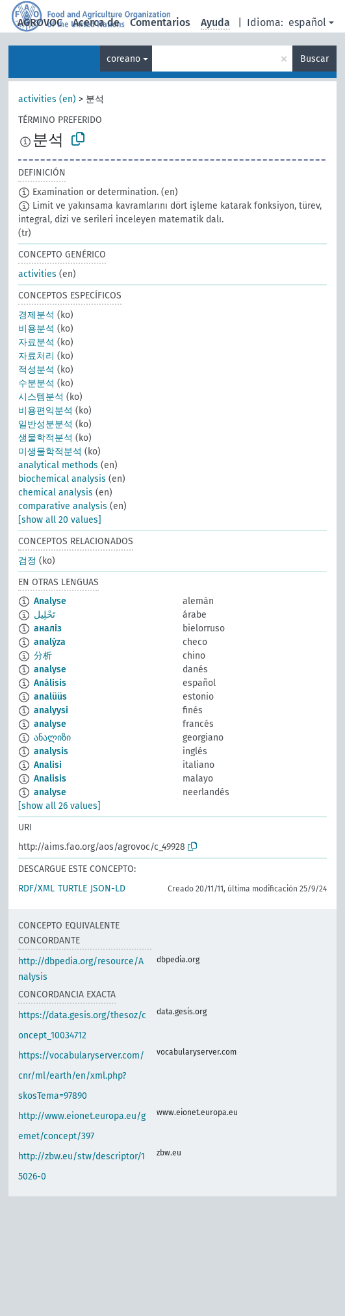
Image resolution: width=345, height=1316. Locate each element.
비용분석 (36, 328)
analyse (50, 669)
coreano (123, 58)
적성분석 (36, 369)
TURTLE (72, 888)
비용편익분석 (45, 410)
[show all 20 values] (59, 519)
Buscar (314, 58)
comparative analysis (62, 506)
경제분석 (36, 315)
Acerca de (96, 22)
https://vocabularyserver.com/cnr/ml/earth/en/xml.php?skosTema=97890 (81, 1075)
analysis (51, 751)
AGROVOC (40, 22)
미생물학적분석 (50, 451)
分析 (43, 655)
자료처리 (36, 356)
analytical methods (58, 465)
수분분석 (36, 383)
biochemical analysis (62, 478)
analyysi (51, 710)
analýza (50, 642)
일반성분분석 (45, 424)
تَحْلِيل (44, 614)
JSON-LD (107, 888)
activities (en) (47, 99)
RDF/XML (36, 888)
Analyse (50, 601)
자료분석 (36, 342)
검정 (27, 560)
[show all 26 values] (59, 805)
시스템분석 (41, 396)
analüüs (50, 696)
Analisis (50, 778)
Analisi (48, 764)
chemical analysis (55, 492)
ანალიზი (52, 737)
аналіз (48, 628)
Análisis (50, 683)
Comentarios (160, 22)
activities (37, 274)
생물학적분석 (45, 437)
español (307, 22)
